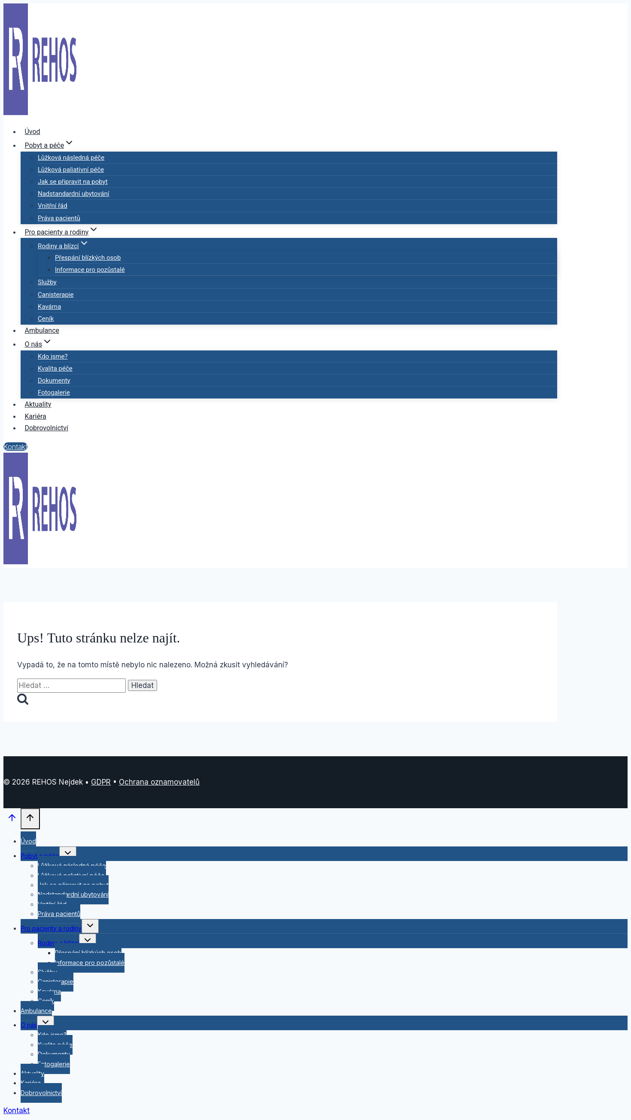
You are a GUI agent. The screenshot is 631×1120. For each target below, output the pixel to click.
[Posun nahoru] (12, 819)
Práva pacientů (59, 218)
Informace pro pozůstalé (90, 270)
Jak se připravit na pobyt (73, 182)
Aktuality (37, 404)
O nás (29, 1025)
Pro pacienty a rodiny (51, 928)
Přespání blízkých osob (88, 258)
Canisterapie (55, 294)
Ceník (46, 319)
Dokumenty (54, 380)
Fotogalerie (54, 392)
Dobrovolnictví (46, 428)
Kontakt (15, 446)
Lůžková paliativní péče (71, 169)
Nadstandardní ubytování (73, 194)
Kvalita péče (55, 368)
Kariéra (35, 416)
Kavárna (49, 306)
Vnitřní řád (52, 206)
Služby (47, 282)
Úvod (32, 132)
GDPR (101, 782)
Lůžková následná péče (71, 157)
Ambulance (41, 330)
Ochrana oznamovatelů (159, 782)
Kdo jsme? (53, 356)
